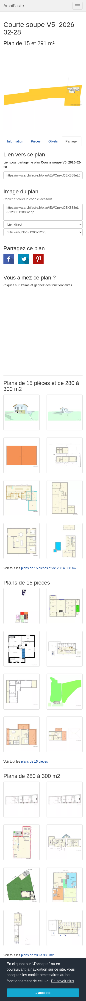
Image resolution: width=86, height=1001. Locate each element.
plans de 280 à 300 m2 (37, 955)
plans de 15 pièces (34, 761)
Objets (53, 141)
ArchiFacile (13, 5)
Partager (72, 141)
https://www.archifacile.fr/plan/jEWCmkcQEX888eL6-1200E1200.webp (43, 212)
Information (15, 141)
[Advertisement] (41, 338)
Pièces (36, 141)
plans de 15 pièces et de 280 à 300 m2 (48, 568)
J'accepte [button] (43, 993)
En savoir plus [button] (62, 981)
